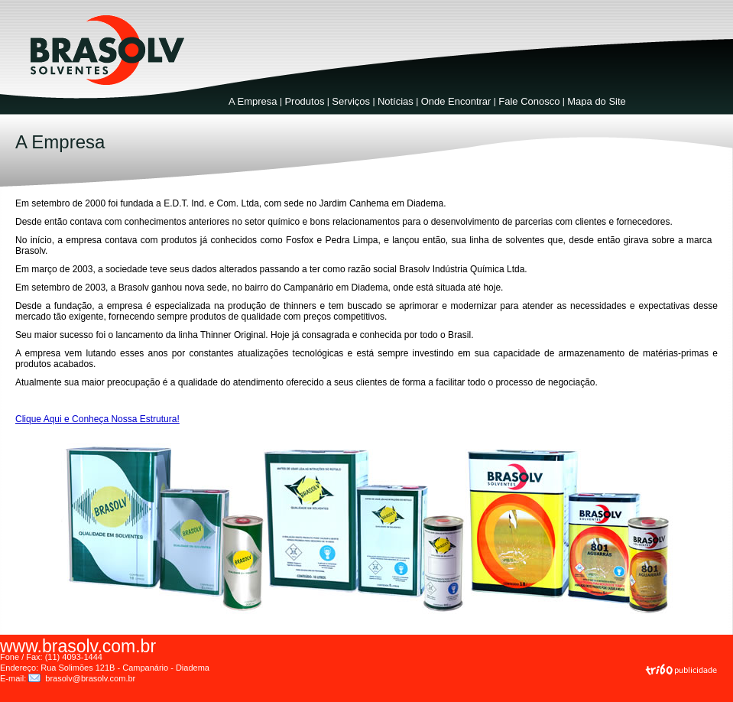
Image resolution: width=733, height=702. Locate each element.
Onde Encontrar (456, 101)
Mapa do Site (596, 101)
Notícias (396, 101)
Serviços (351, 101)
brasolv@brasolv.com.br (90, 678)
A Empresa (253, 101)
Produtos (304, 101)
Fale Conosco (528, 101)
